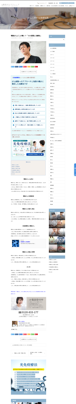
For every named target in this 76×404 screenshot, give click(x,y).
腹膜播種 (52, 185)
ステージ (52, 54)
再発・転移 (52, 83)
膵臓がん (52, 191)
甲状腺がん (52, 137)
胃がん (51, 166)
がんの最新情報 (53, 48)
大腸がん (52, 102)
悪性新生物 (52, 118)
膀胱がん (52, 188)
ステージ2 (52, 64)
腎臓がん (52, 178)
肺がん (51, 159)
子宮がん (52, 105)
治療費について (42, 5)
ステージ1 (52, 61)
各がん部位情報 (61, 5)
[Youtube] (13, 329)
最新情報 (52, 127)
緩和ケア (52, 150)
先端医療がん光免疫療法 (25, 241)
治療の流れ (48, 5)
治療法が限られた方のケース (55, 134)
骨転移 (51, 204)
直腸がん (52, 147)
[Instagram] (15, 329)
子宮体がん (52, 108)
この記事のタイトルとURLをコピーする (28, 71)
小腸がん (52, 115)
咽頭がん (20, 37)
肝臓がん (52, 153)
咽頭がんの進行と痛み (16, 168)
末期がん (52, 131)
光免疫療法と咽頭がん (16, 170)
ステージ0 (52, 57)
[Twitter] (12, 329)
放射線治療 (52, 124)
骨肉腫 (51, 201)
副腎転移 (52, 89)
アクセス (66, 5)
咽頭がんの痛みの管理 (53, 269)
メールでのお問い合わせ (68, 3)
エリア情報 (52, 51)
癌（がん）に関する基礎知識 (28, 37)
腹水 (51, 182)
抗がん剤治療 (52, 121)
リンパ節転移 (52, 73)
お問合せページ (71, 5)
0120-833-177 (43, 3)
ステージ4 (52, 70)
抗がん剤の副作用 (54, 5)
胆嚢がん (52, 169)
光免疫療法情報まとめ (15, 37)
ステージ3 (52, 67)
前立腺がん (52, 86)
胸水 (51, 175)
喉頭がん (52, 99)
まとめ (13, 173)
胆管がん (52, 172)
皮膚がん (52, 143)
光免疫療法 (37, 5)
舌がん (51, 194)
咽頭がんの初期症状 (16, 166)
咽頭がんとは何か (15, 164)
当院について (32, 5)
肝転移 (51, 156)
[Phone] (16, 329)
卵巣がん (52, 92)
